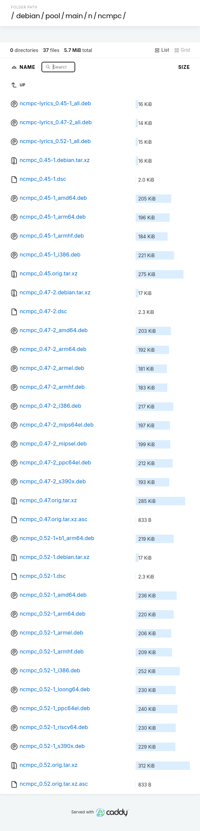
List (161, 50)
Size (184, 67)
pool (52, 16)
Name (28, 67)
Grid (182, 50)
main (74, 16)
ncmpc (110, 16)
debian (28, 16)
